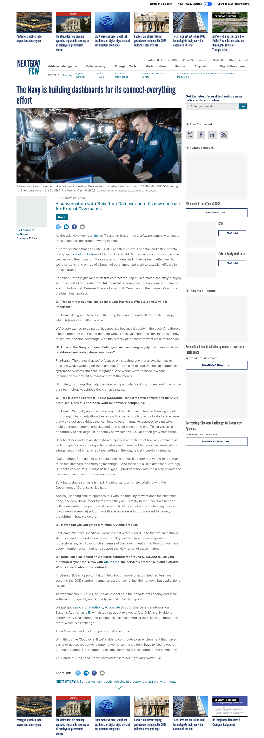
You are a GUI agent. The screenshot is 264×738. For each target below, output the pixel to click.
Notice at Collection (161, 3)
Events (172, 60)
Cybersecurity (95, 66)
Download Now (216, 365)
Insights (218, 60)
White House (100, 75)
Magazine (188, 60)
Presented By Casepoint (201, 434)
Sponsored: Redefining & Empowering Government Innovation (205, 75)
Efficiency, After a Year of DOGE (203, 203)
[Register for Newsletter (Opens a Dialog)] (243, 106)
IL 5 (87, 612)
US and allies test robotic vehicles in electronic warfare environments (126, 681)
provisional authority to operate (97, 607)
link (96, 235)
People (180, 66)
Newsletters (154, 60)
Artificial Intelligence (62, 66)
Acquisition (202, 66)
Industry (67, 75)
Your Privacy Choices (195, 4)
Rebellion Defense (85, 254)
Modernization (155, 66)
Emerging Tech (125, 66)
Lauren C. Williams (25, 232)
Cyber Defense (81, 75)
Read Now (216, 213)
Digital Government (234, 66)
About (203, 60)
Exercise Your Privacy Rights (234, 3)
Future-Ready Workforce (231, 253)
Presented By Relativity (201, 358)
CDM (220, 223)
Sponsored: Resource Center (153, 75)
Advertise (235, 60)
